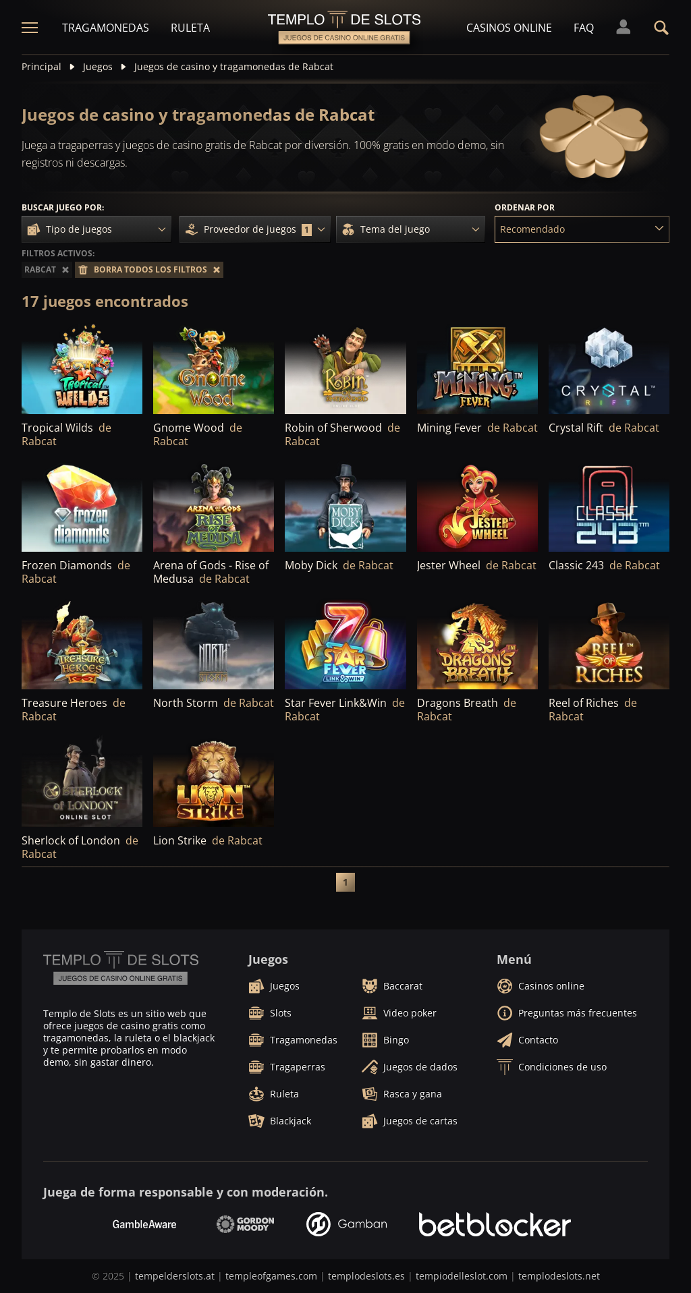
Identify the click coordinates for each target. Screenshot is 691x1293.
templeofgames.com (271, 1275)
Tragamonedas (105, 27)
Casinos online (509, 27)
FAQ (584, 27)
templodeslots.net (559, 1275)
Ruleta (190, 27)
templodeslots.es (366, 1275)
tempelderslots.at (175, 1275)
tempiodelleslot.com (461, 1275)
